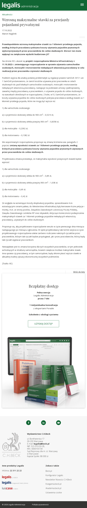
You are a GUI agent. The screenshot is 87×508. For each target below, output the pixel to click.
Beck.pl (49, 471)
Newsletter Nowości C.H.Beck (59, 479)
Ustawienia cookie (54, 492)
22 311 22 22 (16, 470)
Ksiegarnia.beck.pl (53, 484)
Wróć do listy (79, 272)
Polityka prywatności (40, 504)
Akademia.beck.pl (53, 488)
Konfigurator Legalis (54, 475)
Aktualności (7, 14)
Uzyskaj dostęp (43, 323)
